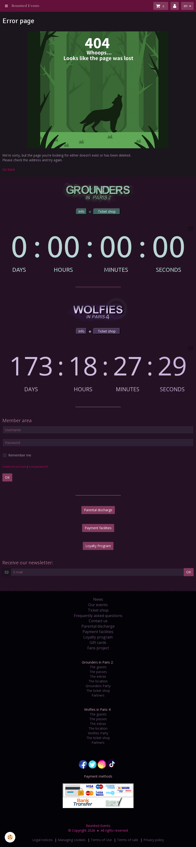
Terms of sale (127, 840)
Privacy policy (153, 840)
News (98, 599)
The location (98, 681)
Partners (98, 695)
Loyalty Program (98, 546)
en (186, 6)
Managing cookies (72, 840)
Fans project (98, 648)
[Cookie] (10, 837)
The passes (98, 671)
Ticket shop (98, 610)
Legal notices (42, 840)
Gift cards (98, 642)
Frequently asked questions (98, 615)
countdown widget (98, 249)
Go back (8, 169)
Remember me (16, 455)
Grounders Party (98, 686)
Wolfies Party (98, 733)
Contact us (98, 620)
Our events (98, 604)
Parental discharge (98, 510)
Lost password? (38, 466)
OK (7, 477)
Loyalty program (98, 637)
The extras (98, 676)
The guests (98, 667)
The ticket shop (98, 690)
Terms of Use (101, 840)
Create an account (14, 466)
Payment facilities (98, 528)
